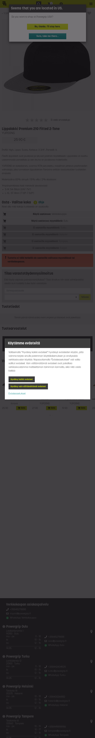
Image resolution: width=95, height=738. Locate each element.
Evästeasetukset (17, 393)
